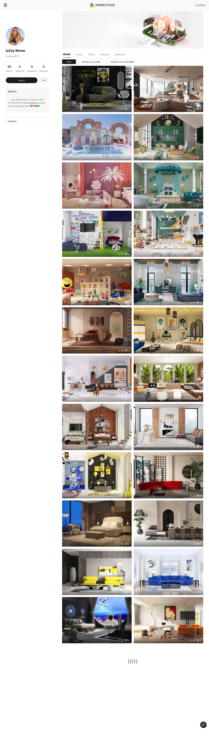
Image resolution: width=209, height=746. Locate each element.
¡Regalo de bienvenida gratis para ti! (141, 12)
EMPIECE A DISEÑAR (193, 4)
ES (174, 4)
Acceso (152, 4)
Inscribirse (164, 4)
